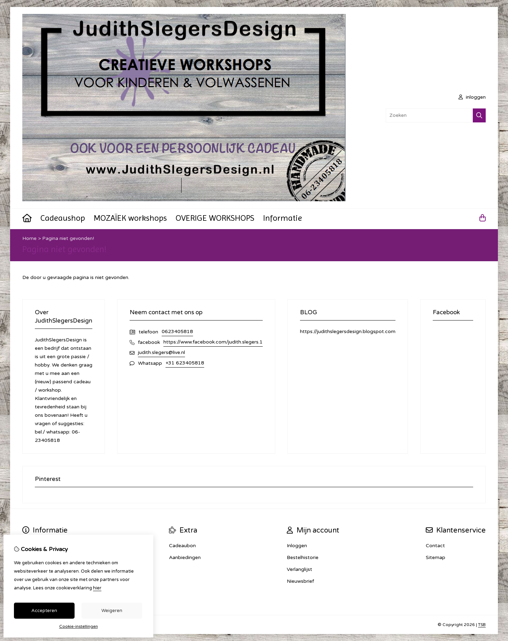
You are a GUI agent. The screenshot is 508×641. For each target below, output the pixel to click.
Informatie (282, 218)
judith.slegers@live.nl (161, 352)
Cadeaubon (182, 546)
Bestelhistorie (302, 557)
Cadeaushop (62, 218)
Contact (435, 546)
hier (97, 588)
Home (29, 238)
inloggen (472, 97)
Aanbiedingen (185, 557)
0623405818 (177, 331)
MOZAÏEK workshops (130, 218)
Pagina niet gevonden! (68, 238)
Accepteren (44, 610)
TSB (482, 624)
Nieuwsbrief (300, 581)
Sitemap (435, 557)
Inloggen (297, 546)
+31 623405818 (185, 363)
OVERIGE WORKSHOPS (215, 218)
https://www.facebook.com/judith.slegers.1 (213, 342)
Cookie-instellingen (78, 626)
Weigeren (111, 610)
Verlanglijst (299, 569)
